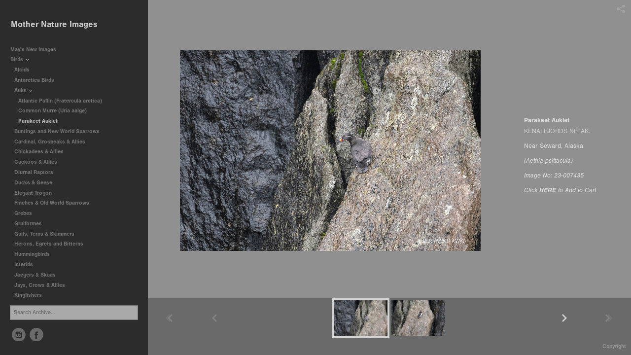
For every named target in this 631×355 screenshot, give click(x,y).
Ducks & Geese (36, 182)
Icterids (23, 264)
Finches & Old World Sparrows (51, 203)
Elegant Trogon (33, 193)
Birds (20, 59)
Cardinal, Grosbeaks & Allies (49, 142)
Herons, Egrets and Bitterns (52, 244)
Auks (24, 90)
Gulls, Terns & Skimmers (47, 234)
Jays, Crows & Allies (39, 285)
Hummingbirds (35, 254)
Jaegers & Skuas (38, 275)
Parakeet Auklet (38, 121)
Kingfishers (31, 295)
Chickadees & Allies (42, 151)
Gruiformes (31, 223)
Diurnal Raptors (37, 172)
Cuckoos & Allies (39, 162)
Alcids (25, 70)
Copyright (614, 346)
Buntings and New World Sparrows (60, 131)
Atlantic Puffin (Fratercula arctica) (60, 101)
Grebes (26, 213)
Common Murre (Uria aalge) (52, 110)
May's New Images (33, 49)
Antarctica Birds (37, 80)
